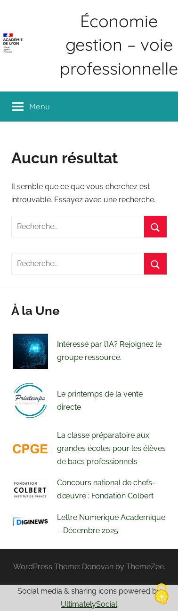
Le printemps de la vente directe (100, 401)
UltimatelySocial (89, 604)
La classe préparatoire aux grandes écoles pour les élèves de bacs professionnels (111, 448)
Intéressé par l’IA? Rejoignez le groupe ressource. (109, 351)
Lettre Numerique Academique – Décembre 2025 (111, 524)
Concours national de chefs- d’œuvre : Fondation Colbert (106, 489)
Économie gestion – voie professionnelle (119, 44)
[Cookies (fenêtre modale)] (161, 595)
